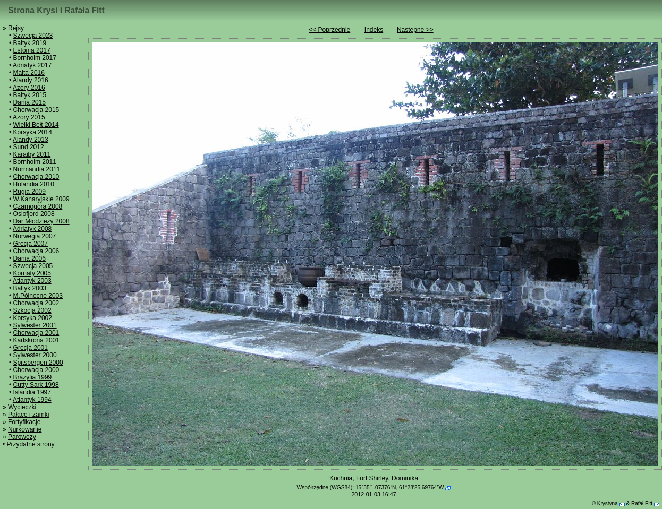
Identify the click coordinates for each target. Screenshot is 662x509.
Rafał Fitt (641, 503)
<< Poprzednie (329, 29)
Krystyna (607, 503)
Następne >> (415, 29)
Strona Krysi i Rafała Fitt (57, 10)
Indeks (373, 29)
